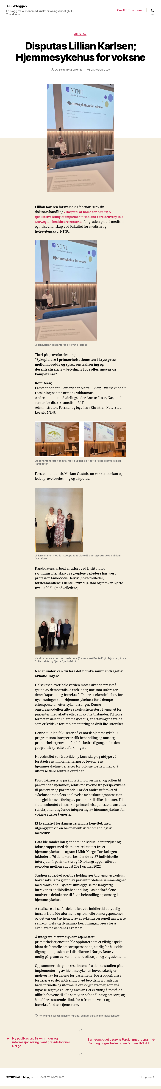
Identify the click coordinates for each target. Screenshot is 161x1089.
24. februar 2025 (101, 70)
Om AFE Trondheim (129, 10)
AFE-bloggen (17, 6)
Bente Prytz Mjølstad (70, 70)
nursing (76, 1016)
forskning (44, 1016)
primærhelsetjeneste (109, 1016)
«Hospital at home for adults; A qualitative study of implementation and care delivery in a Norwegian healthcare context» (80, 218)
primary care (89, 1016)
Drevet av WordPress (52, 1080)
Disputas (80, 34)
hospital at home (61, 1016)
